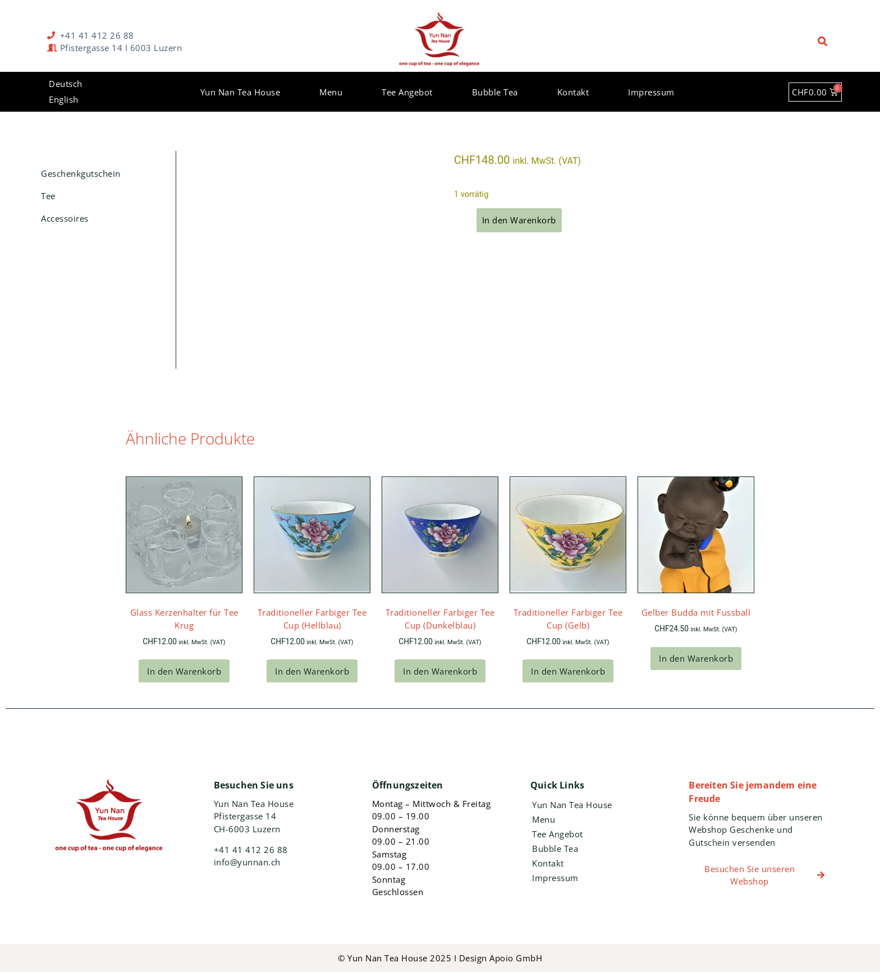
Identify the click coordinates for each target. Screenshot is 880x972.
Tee (48, 195)
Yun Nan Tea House (240, 92)
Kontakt (573, 92)
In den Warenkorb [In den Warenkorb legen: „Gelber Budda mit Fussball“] (696, 658)
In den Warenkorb (519, 220)
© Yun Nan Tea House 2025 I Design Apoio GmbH (440, 958)
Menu (330, 92)
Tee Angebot (407, 92)
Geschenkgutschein (81, 173)
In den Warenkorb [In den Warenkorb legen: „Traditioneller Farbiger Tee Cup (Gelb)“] (568, 671)
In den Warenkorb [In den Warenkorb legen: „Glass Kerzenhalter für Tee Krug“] (184, 671)
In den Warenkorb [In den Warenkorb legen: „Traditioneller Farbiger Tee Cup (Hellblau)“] (312, 671)
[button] (823, 42)
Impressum (651, 92)
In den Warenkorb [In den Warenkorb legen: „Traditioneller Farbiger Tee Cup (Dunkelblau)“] (440, 671)
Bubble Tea (495, 92)
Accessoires (65, 218)
